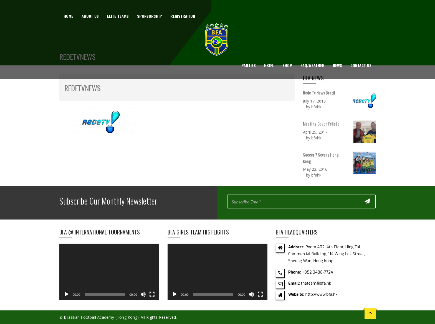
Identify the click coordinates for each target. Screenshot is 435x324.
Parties (248, 65)
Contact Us (360, 65)
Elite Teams (118, 16)
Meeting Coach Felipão (321, 124)
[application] (109, 272)
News (337, 65)
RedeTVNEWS (82, 88)
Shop (287, 65)
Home (68, 16)
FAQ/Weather (312, 65)
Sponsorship (149, 16)
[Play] (66, 294)
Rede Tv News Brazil (319, 93)
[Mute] (143, 294)
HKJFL (269, 65)
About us (90, 16)
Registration (182, 16)
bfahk (316, 106)
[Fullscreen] (152, 294)
